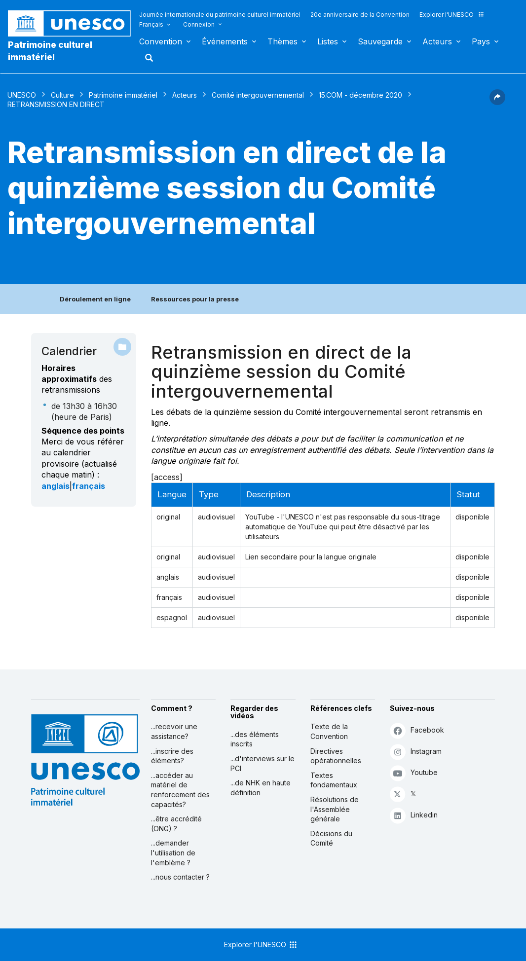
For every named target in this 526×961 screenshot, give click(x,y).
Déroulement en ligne (95, 299)
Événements (225, 41)
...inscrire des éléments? (172, 756)
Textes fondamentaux (333, 780)
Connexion (199, 24)
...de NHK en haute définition (260, 787)
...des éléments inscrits (254, 739)
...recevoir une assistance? (174, 731)
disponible (472, 517)
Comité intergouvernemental (258, 95)
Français (151, 24)
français (88, 486)
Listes (327, 41)
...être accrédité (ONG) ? (176, 823)
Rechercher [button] (146, 58)
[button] (497, 102)
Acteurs (437, 41)
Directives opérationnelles (335, 756)
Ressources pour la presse (195, 299)
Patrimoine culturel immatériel (50, 50)
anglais (55, 486)
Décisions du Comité (331, 838)
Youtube (414, 772)
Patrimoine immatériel (123, 95)
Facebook (417, 730)
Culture (62, 95)
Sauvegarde (380, 41)
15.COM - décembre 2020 (360, 95)
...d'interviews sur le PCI (262, 763)
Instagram (416, 751)
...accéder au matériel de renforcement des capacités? (180, 790)
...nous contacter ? (180, 877)
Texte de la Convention (329, 731)
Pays (481, 41)
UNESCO (21, 95)
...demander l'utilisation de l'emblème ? (173, 852)
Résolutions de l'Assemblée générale (334, 809)
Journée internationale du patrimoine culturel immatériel (220, 14)
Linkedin (414, 815)
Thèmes (282, 41)
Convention (160, 41)
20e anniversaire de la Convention (360, 14)
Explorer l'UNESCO (452, 14)
